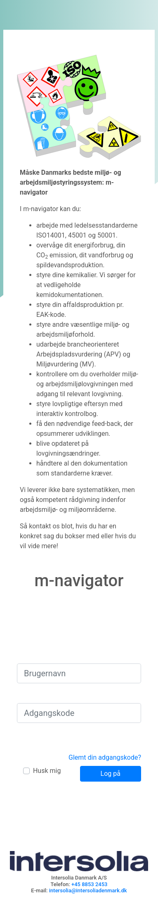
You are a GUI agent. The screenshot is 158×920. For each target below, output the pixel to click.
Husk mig (47, 771)
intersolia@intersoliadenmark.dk (88, 890)
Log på (110, 773)
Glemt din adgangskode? (104, 757)
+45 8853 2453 (89, 884)
